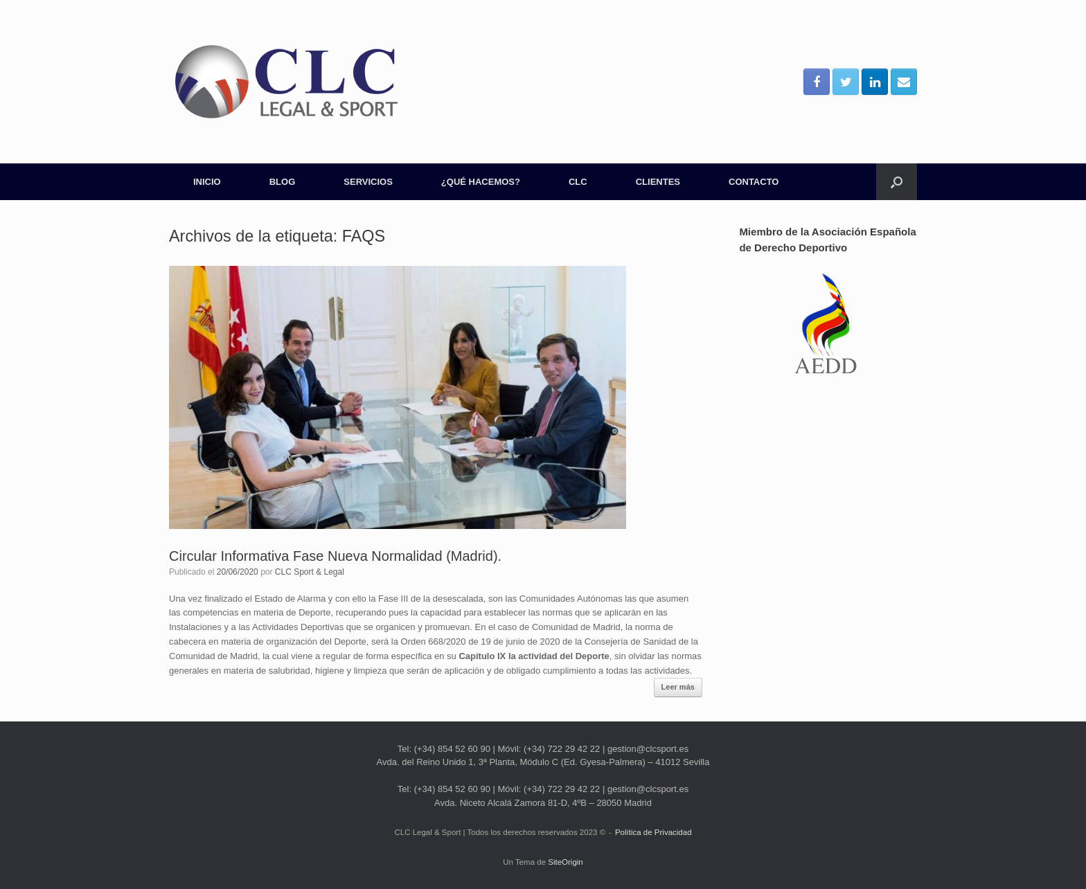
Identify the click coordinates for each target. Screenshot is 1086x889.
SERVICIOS (368, 182)
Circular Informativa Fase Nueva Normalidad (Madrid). (335, 556)
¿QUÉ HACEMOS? (480, 182)
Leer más (678, 687)
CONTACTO (753, 182)
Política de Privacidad (653, 832)
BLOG (282, 182)
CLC (578, 182)
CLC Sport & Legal (309, 572)
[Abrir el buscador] (896, 181)
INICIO (207, 182)
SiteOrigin (565, 862)
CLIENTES (658, 182)
